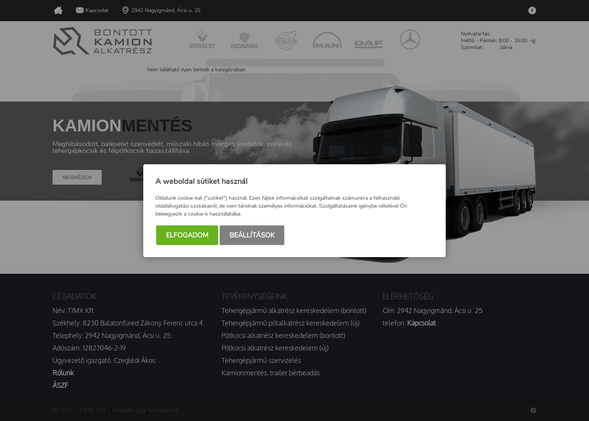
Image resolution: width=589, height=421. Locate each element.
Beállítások (251, 235)
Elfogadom (187, 235)
